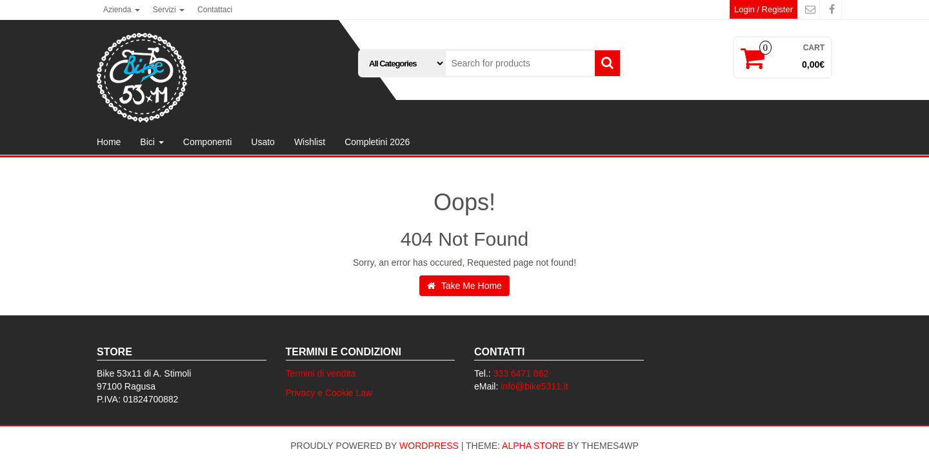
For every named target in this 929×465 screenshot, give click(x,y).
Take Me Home (464, 286)
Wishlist (309, 142)
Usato (263, 142)
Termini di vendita (321, 373)
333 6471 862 (521, 373)
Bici (151, 142)
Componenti (207, 142)
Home (109, 142)
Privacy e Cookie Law (329, 393)
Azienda (121, 9)
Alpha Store (533, 445)
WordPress (429, 445)
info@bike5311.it (534, 386)
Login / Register (763, 9)
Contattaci (214, 9)
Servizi (169, 9)
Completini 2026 (377, 142)
